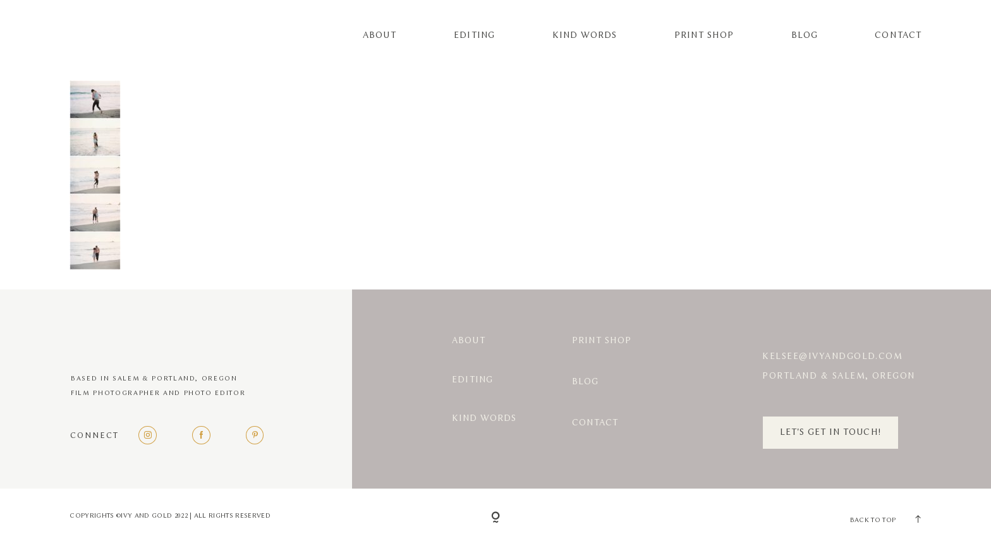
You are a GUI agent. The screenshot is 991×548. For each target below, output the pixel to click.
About (379, 35)
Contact (898, 35)
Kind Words (584, 35)
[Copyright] (495, 518)
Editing (474, 35)
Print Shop (704, 35)
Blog (804, 35)
